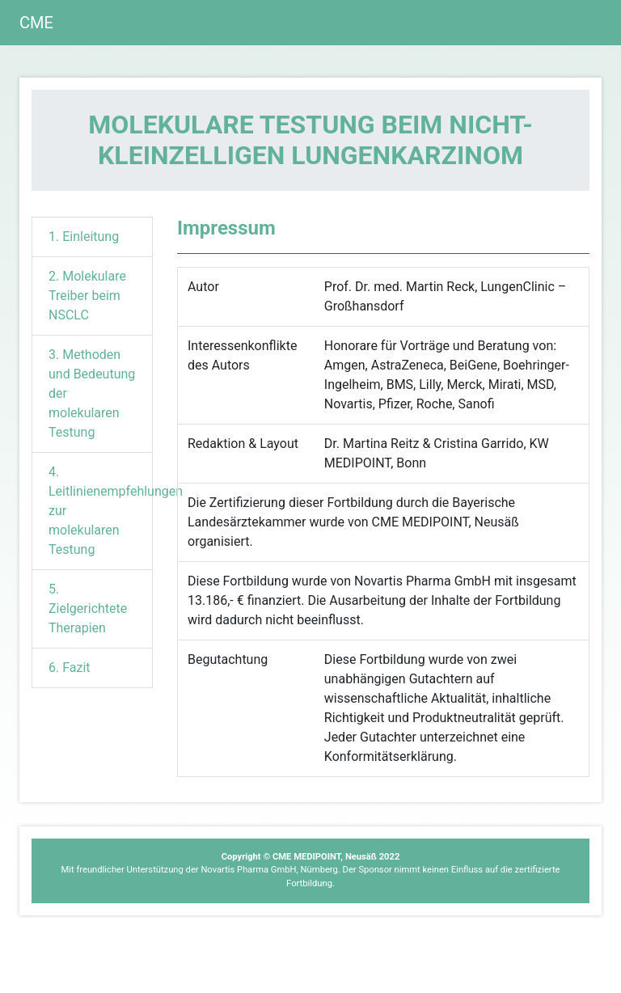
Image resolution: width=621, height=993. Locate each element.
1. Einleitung (84, 236)
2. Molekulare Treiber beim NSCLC (87, 295)
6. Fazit (70, 667)
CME (36, 22)
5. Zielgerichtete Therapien (88, 608)
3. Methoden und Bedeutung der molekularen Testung (92, 393)
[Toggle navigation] (579, 22)
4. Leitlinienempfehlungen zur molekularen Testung (101, 510)
